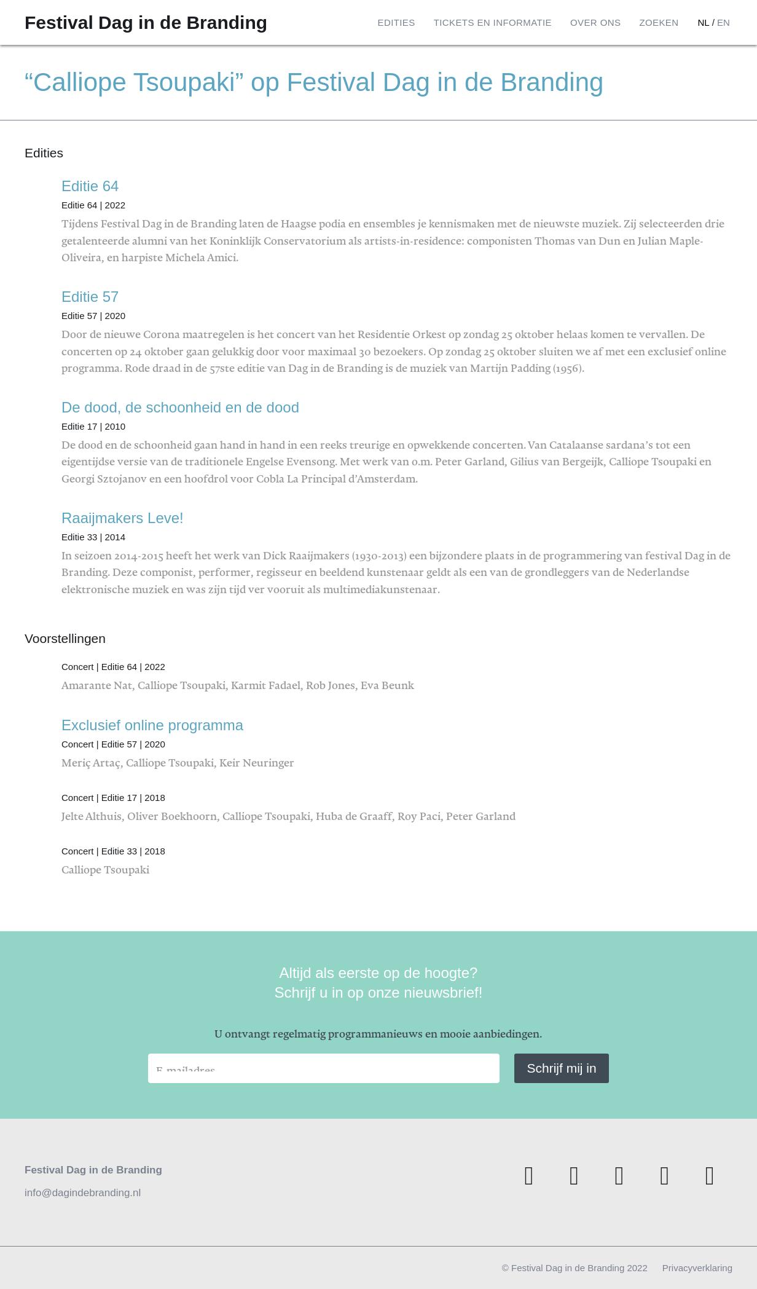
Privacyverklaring (697, 1268)
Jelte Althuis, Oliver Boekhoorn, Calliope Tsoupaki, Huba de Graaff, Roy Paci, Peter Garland (396, 803)
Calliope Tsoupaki (396, 857)
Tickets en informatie (493, 22)
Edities (396, 22)
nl (703, 22)
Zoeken (658, 22)
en (723, 22)
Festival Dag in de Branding (146, 22)
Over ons (595, 22)
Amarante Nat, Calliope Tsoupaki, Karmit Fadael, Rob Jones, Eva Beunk (396, 673)
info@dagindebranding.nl (83, 1193)
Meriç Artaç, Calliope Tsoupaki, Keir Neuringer (396, 738)
